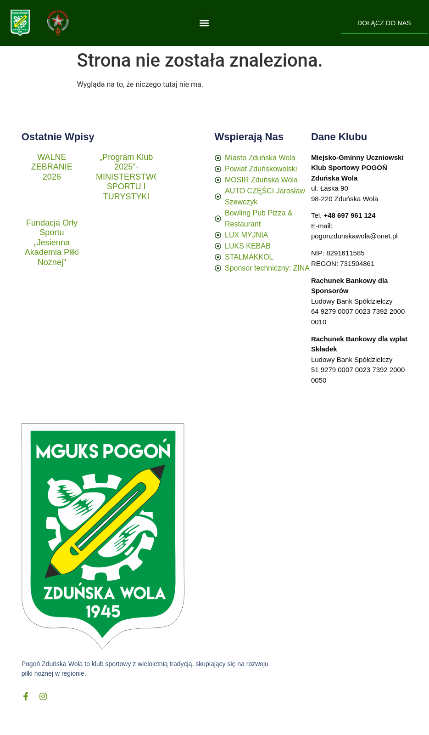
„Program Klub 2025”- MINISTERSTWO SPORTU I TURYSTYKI (128, 177)
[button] (204, 23)
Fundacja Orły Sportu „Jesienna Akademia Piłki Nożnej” (52, 242)
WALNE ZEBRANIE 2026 (51, 167)
